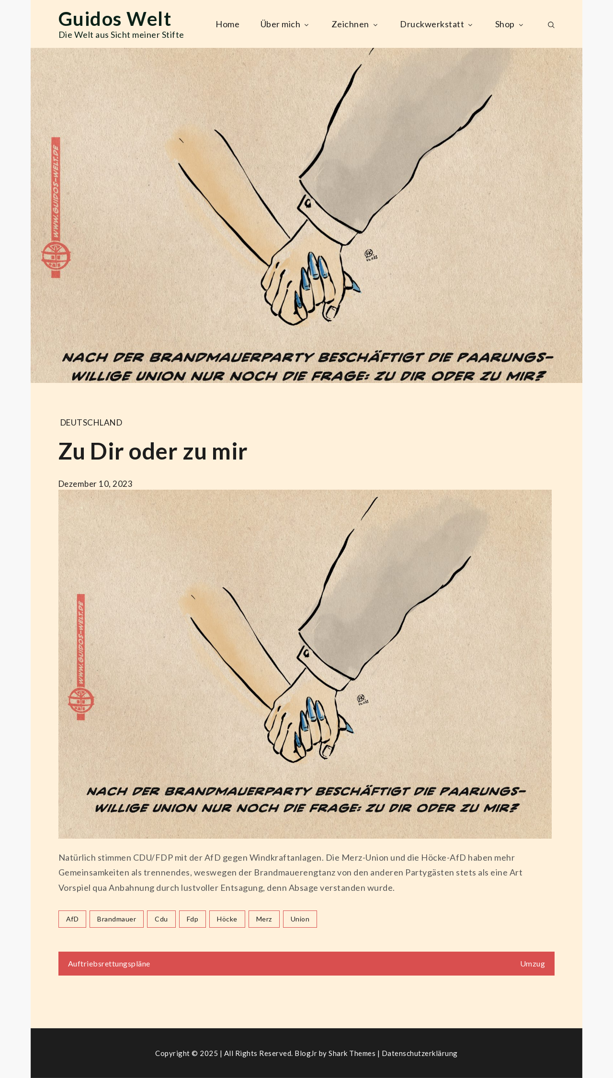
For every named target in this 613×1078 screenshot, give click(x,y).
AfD (72, 919)
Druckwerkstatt (437, 24)
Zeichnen (355, 24)
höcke (227, 919)
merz (264, 919)
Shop (510, 24)
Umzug (532, 963)
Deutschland (91, 422)
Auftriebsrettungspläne (109, 963)
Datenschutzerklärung (420, 1053)
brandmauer (116, 919)
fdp (193, 919)
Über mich (286, 24)
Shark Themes (353, 1053)
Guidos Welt (115, 18)
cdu (161, 919)
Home (227, 24)
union (300, 919)
